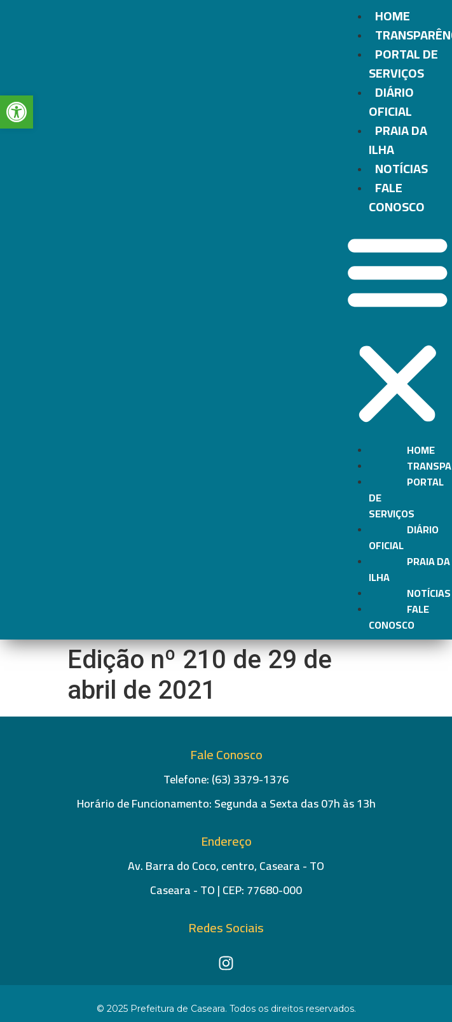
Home (392, 15)
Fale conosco (397, 197)
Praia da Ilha (398, 139)
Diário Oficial (391, 101)
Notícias (401, 168)
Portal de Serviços (403, 63)
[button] (397, 329)
